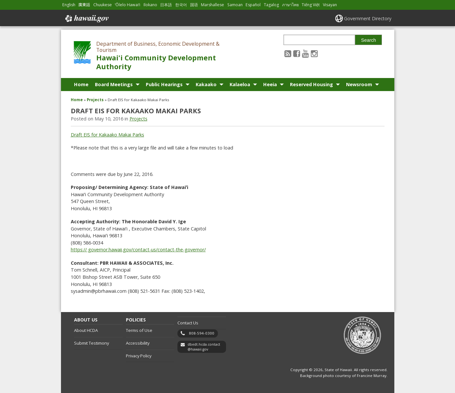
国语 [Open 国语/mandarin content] (194, 5)
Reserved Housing (311, 84)
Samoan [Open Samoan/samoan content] (235, 5)
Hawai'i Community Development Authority (156, 62)
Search (368, 40)
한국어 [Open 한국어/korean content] (181, 5)
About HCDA (86, 330)
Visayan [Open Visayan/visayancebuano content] (330, 5)
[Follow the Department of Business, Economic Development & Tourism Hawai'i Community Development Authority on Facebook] (296, 53)
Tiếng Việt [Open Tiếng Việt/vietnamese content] (311, 5)
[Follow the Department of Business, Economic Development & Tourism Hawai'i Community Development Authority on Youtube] (305, 53)
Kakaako (206, 84)
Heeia (270, 84)
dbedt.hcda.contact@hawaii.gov (204, 347)
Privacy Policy (138, 356)
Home (81, 84)
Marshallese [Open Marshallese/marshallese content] (212, 5)
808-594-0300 (201, 333)
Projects (95, 99)
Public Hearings (164, 84)
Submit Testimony (91, 343)
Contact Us (187, 323)
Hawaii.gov (86, 19)
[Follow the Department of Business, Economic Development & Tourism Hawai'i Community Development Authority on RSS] (287, 53)
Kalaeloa (240, 84)
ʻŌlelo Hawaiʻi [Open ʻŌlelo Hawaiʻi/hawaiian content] (127, 5)
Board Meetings (114, 84)
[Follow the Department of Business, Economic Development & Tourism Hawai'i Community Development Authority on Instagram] (314, 53)
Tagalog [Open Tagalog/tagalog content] (271, 5)
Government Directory (367, 18)
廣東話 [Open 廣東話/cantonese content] (84, 5)
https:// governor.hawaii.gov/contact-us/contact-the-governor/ (138, 249)
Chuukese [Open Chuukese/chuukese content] (102, 5)
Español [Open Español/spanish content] (253, 5)
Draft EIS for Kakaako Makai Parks (107, 135)
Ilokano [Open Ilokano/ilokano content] (150, 5)
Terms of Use (139, 330)
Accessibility (137, 343)
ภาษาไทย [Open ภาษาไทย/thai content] (290, 5)
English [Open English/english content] (68, 5)
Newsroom (359, 84)
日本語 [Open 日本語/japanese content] (166, 5)
